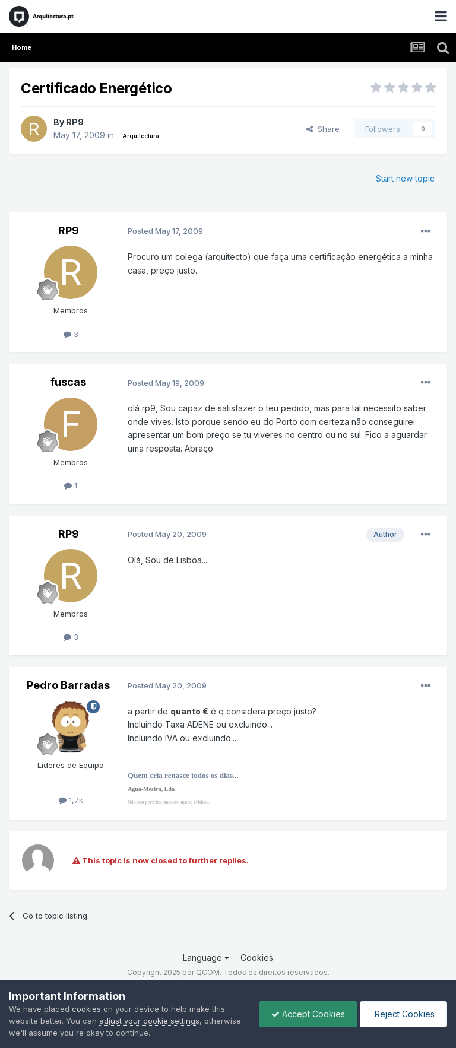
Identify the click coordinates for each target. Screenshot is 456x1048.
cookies (86, 1009)
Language (206, 957)
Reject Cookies (403, 1014)
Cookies (256, 957)
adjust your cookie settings (149, 1020)
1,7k (71, 800)
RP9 (75, 122)
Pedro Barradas (68, 685)
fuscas (68, 382)
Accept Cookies (308, 1014)
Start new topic (405, 178)
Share (323, 129)
